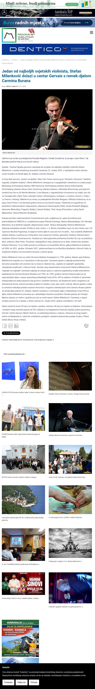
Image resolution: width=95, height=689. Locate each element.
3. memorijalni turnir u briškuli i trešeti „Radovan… (66, 517)
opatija (49, 340)
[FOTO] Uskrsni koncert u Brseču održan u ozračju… (19, 477)
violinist (5, 340)
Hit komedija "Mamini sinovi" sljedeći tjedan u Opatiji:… (21, 598)
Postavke (8, 682)
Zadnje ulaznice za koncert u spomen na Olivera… (66, 435)
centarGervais (28, 340)
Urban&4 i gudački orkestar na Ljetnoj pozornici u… (66, 607)
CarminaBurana (40, 340)
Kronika (14, 60)
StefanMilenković (16, 340)
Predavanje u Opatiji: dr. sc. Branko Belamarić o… (65, 561)
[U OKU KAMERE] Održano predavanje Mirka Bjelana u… (21, 564)
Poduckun (5, 60)
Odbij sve (21, 682)
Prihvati (34, 682)
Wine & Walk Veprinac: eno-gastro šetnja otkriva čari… (67, 477)
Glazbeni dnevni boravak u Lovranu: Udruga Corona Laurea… (69, 394)
